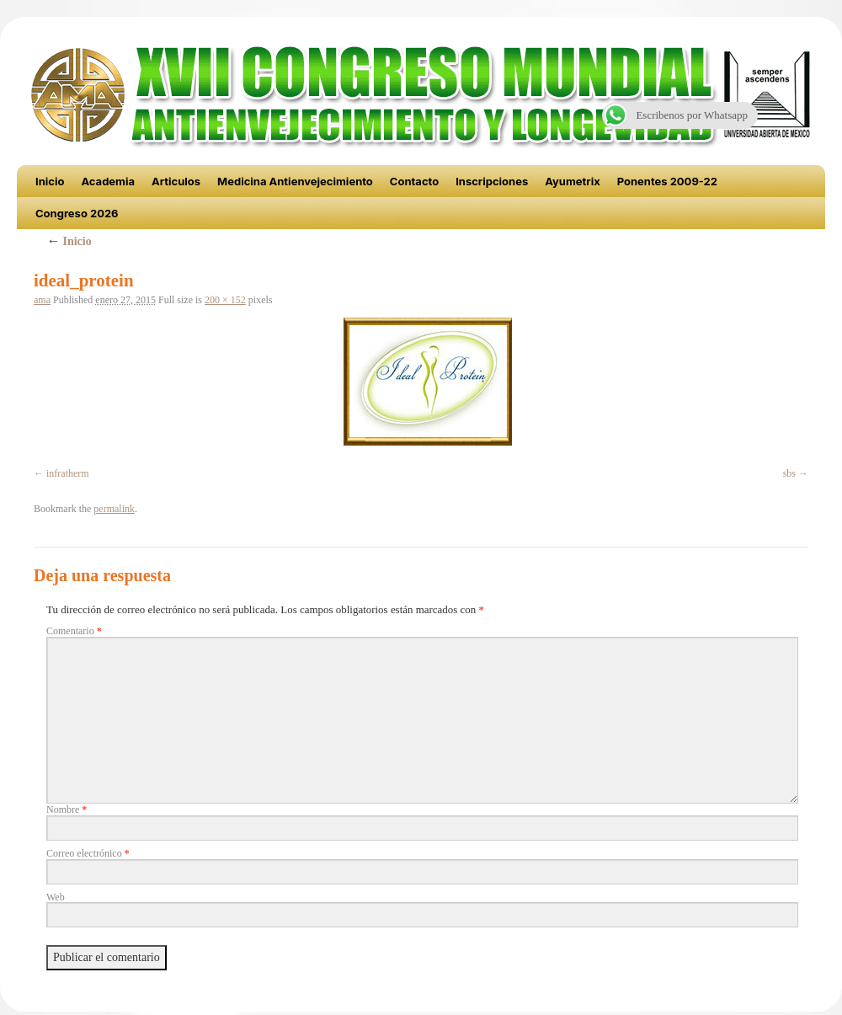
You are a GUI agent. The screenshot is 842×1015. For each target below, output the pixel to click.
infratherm (67, 473)
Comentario (74, 631)
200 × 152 (225, 300)
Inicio (49, 181)
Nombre (66, 809)
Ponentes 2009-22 (667, 181)
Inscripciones (492, 181)
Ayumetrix (572, 181)
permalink (114, 509)
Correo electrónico (88, 853)
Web (55, 897)
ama (42, 300)
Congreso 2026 (77, 213)
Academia (108, 181)
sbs (789, 473)
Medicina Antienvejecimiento (295, 181)
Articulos (176, 181)
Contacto (414, 181)
